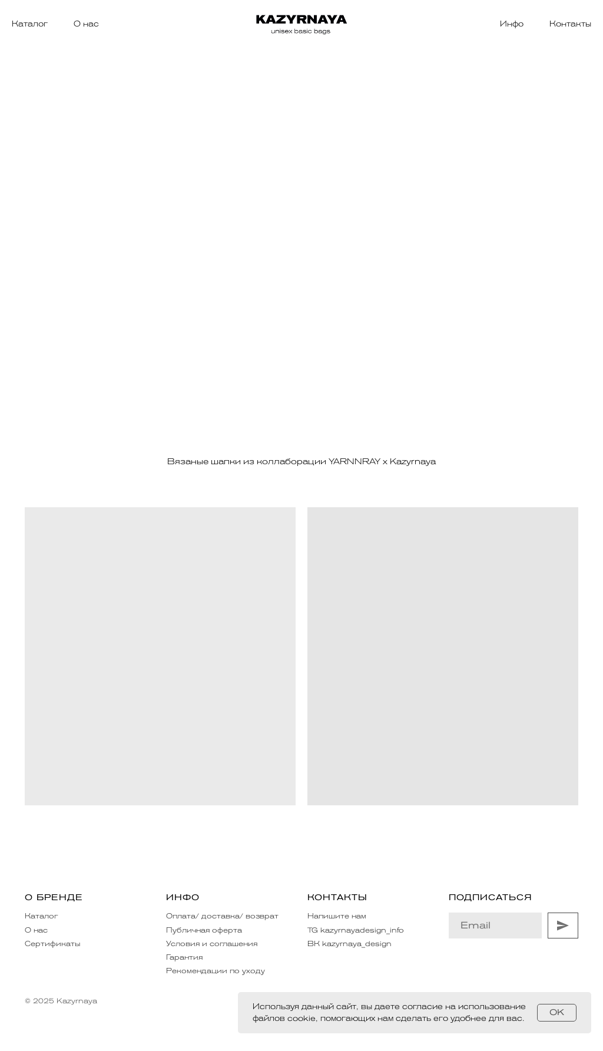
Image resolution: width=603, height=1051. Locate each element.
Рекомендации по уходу (215, 971)
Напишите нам (336, 916)
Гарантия (184, 957)
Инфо (512, 23)
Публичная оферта (204, 930)
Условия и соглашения (211, 944)
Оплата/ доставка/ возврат (222, 916)
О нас (86, 23)
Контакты (570, 23)
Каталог (30, 23)
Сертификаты (52, 944)
